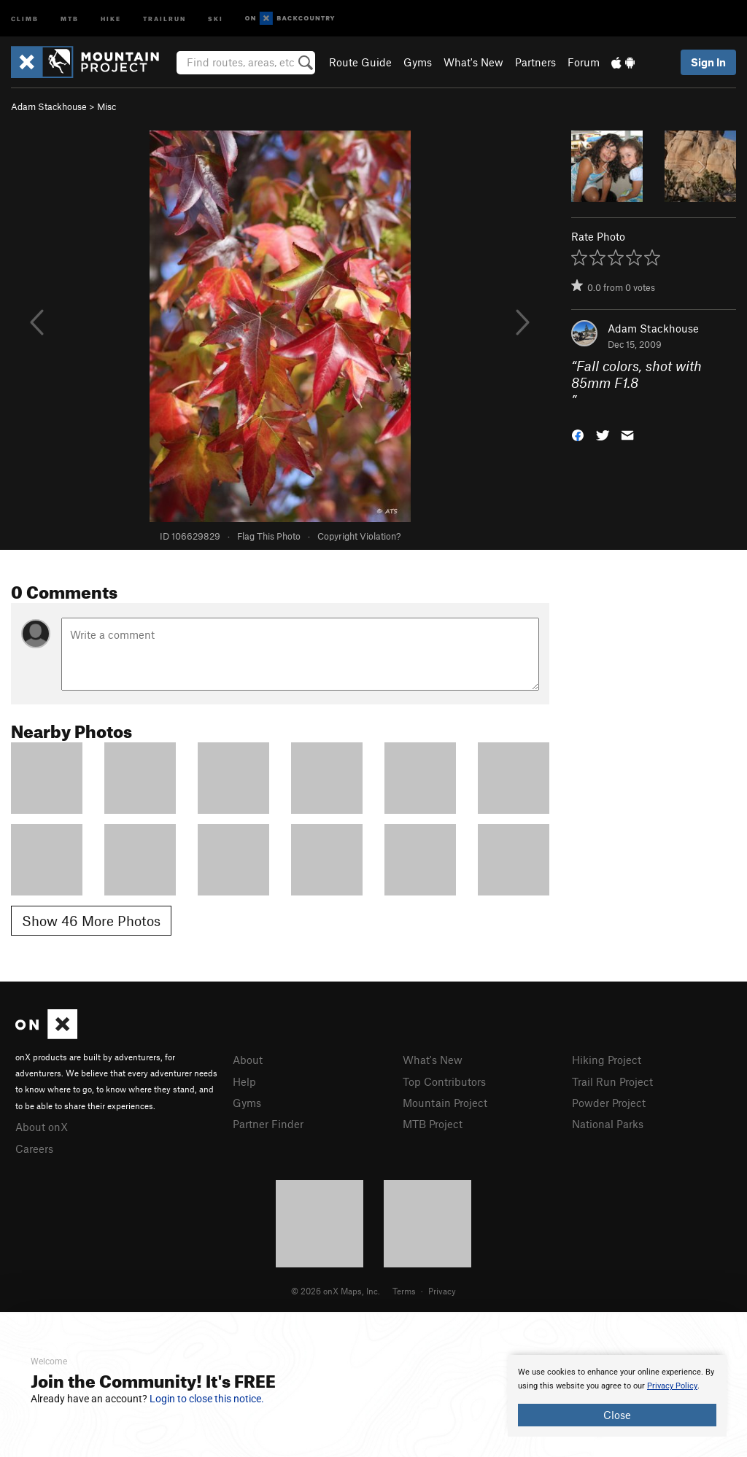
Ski (215, 18)
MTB (70, 18)
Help (244, 1081)
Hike (111, 18)
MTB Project (432, 1123)
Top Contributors (444, 1081)
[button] (577, 434)
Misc (106, 106)
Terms (404, 1291)
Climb (25, 18)
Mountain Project (445, 1102)
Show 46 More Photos (91, 920)
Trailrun (164, 18)
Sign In (708, 62)
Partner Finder (268, 1123)
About (248, 1059)
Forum (584, 62)
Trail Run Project (612, 1081)
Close (617, 1414)
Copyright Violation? (358, 536)
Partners (535, 62)
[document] (617, 1395)
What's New (473, 62)
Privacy (442, 1291)
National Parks (607, 1123)
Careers (34, 1148)
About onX (41, 1126)
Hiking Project (606, 1059)
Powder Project (609, 1102)
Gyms (417, 62)
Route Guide (360, 62)
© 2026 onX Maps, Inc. (335, 1291)
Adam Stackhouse (49, 106)
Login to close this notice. (207, 1398)
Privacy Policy (672, 1386)
